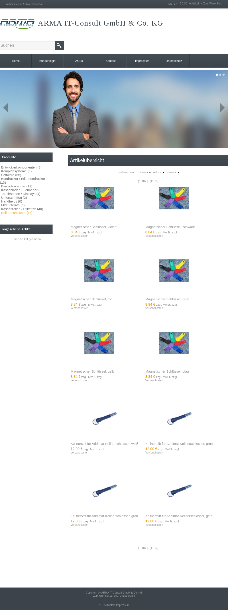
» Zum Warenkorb (211, 3)
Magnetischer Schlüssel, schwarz (170, 227)
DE (170, 3)
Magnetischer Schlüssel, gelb (92, 371)
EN (175, 3)
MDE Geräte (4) (13, 205)
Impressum (122, 605)
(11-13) (154, 181)
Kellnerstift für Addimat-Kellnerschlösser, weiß (104, 443)
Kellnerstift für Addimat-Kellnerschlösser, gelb (178, 516)
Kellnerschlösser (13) (17, 213)
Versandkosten (79, 235)
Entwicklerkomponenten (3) (21, 167)
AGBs (102, 605)
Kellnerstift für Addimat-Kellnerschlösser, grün (179, 443)
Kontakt (111, 605)
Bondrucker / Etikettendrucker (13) (22, 180)
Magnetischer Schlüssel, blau (167, 371)
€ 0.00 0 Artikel (190, 3)
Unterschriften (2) (14, 197)
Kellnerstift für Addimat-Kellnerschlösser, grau (104, 516)
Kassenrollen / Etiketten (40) (22, 209)
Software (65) (11, 175)
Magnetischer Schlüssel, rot (91, 299)
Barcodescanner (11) (16, 186)
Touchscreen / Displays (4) (21, 194)
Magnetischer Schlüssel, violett (93, 227)
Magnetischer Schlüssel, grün (167, 299)
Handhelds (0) (11, 201)
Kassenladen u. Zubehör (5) (22, 190)
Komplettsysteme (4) (16, 171)
